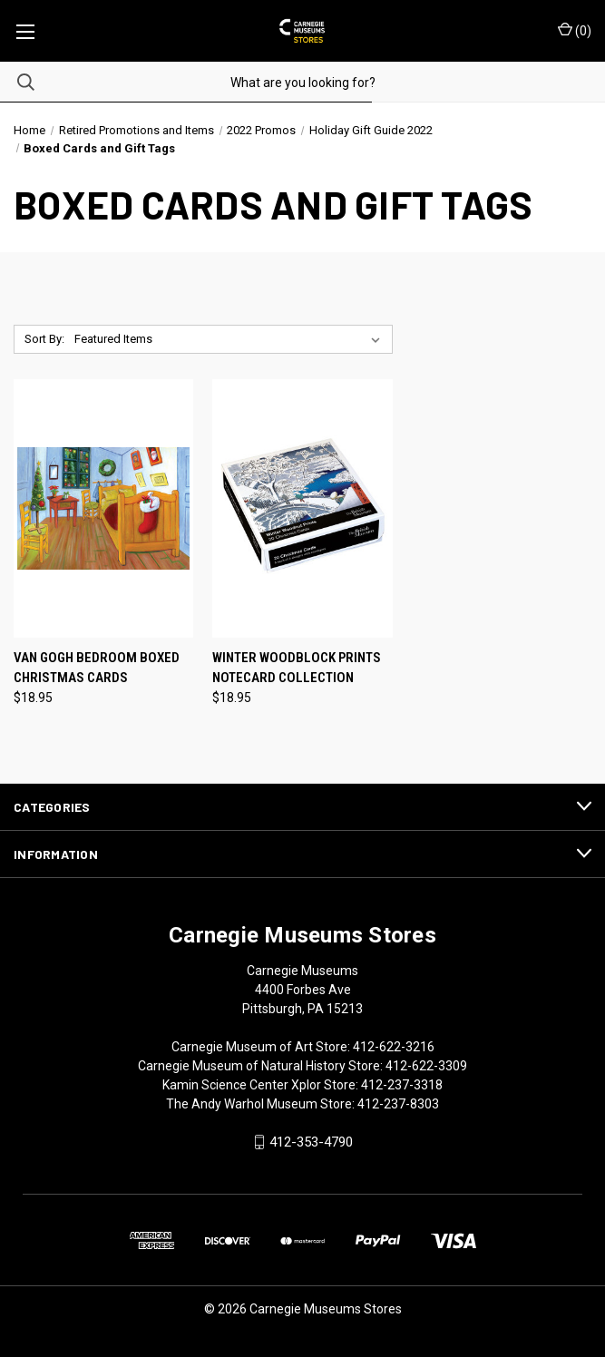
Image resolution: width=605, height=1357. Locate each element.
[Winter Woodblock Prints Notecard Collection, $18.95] (302, 508)
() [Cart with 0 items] (574, 30)
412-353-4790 (311, 1142)
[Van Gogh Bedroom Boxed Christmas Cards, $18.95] (103, 508)
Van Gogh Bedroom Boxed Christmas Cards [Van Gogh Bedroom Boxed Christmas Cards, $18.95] (97, 668)
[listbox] (231, 339)
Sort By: (44, 339)
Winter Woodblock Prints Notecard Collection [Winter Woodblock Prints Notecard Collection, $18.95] (296, 668)
